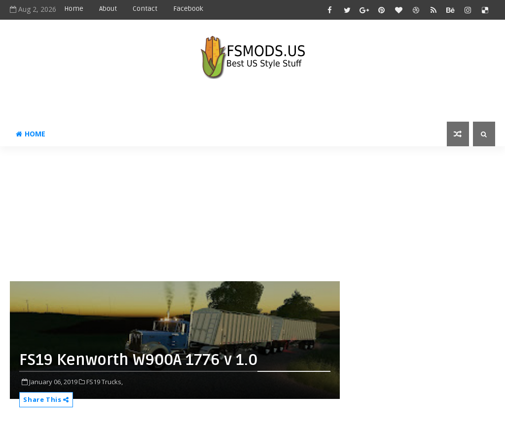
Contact (145, 8)
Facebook (188, 8)
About (108, 8)
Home (73, 8)
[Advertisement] (249, 217)
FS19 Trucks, (104, 381)
